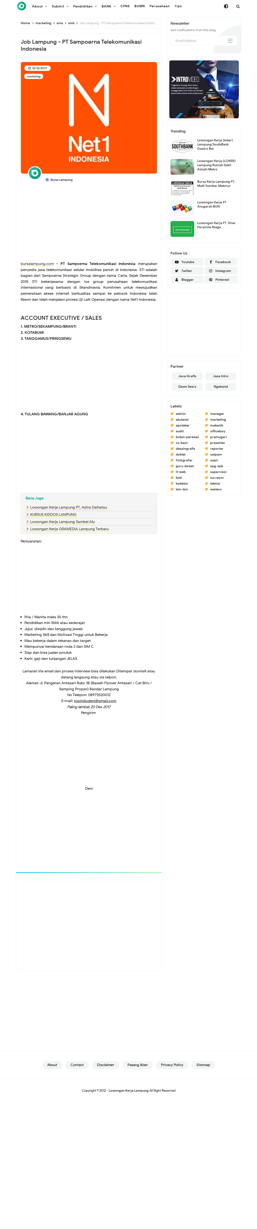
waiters (216, 489)
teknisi (215, 484)
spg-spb (216, 466)
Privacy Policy (172, 1065)
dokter (181, 454)
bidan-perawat (187, 437)
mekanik (216, 425)
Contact (77, 1065)
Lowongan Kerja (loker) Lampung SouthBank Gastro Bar (215, 144)
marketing (33, 76)
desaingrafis (185, 449)
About (52, 1065)
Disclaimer (105, 1065)
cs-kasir (182, 443)
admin (181, 414)
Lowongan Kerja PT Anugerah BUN (212, 204)
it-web (181, 472)
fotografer (184, 460)
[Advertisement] (89, 225)
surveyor (217, 478)
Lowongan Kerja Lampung (129, 1091)
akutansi (182, 420)
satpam (216, 454)
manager (217, 414)
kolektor (182, 484)
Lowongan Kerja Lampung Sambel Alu (62, 521)
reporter (217, 449)
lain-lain (182, 489)
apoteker (183, 425)
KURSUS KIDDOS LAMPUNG (53, 514)
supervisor (218, 472)
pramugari (218, 437)
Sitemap (203, 1065)
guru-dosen (185, 466)
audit (180, 431)
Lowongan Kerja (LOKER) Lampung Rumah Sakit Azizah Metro (216, 165)
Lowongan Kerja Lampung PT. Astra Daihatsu (68, 507)
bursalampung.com (37, 263)
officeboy (217, 431)
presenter (217, 443)
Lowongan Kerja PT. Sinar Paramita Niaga (216, 225)
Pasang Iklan (137, 1065)
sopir (214, 460)
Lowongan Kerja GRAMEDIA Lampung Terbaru (69, 529)
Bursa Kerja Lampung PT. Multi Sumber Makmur (216, 184)
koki (179, 478)
